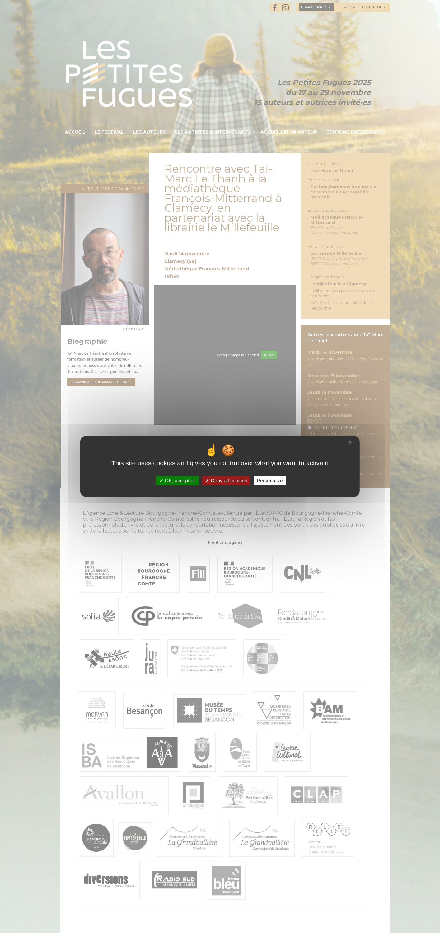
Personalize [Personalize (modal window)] (270, 480)
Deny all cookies (226, 480)
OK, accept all (177, 480)
